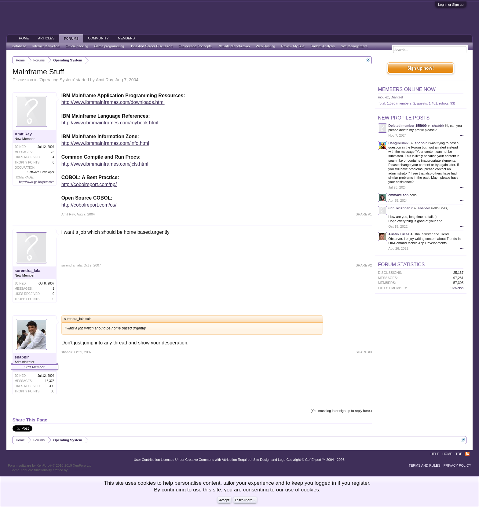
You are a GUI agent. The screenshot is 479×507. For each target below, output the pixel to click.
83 (52, 391)
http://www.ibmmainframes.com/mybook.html (109, 122)
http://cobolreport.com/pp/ (89, 184)
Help (434, 454)
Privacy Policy (457, 465)
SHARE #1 (364, 214)
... (374, 46)
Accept (224, 500)
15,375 (49, 381)
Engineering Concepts (194, 46)
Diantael (397, 97)
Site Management (354, 46)
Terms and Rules (425, 465)
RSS (467, 454)
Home (24, 38)
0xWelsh (457, 288)
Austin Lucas (398, 234)
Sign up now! (421, 68)
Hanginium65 (398, 143)
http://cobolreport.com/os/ (89, 205)
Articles (46, 38)
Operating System (57, 79)
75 (52, 152)
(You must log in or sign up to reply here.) (341, 411)
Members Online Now (406, 89)
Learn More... (245, 500)
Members (126, 38)
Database (19, 46)
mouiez (383, 97)
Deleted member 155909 (407, 125)
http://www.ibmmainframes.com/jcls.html (104, 164)
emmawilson (398, 195)
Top (458, 454)
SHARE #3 (364, 352)
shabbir (22, 357)
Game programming (109, 46)
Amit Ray (104, 79)
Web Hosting (265, 46)
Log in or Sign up (450, 4)
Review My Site (292, 46)
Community (98, 38)
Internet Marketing (46, 46)
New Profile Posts (404, 117)
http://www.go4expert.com (36, 182)
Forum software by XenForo (50, 465)
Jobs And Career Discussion (151, 46)
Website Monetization (234, 46)
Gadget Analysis (322, 46)
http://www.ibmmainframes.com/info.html (105, 143)
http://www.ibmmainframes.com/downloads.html (113, 102)
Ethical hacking (76, 46)
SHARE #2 (364, 265)
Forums (71, 38)
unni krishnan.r (400, 208)
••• (462, 135)
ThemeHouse (78, 470)
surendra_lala (28, 270)
